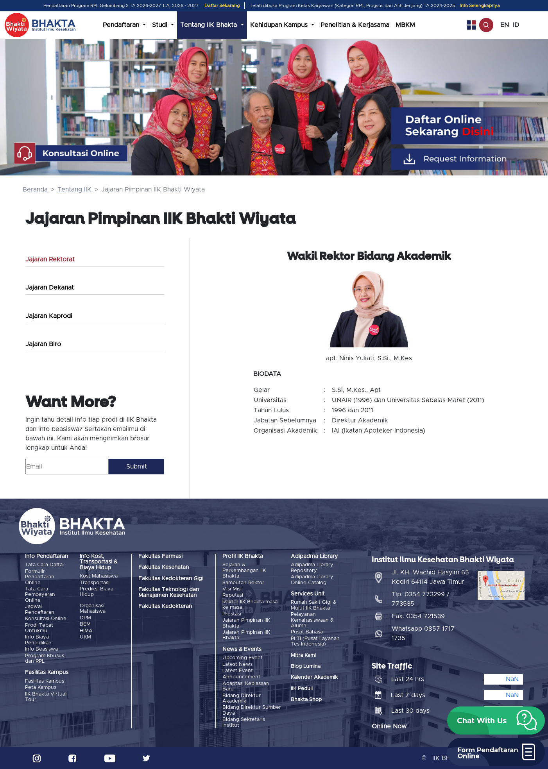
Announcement (241, 677)
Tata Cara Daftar (44, 564)
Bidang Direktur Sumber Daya (251, 710)
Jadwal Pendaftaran (39, 609)
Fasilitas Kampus (44, 680)
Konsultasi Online (45, 618)
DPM (85, 618)
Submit (136, 466)
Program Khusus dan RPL (44, 658)
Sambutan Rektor (243, 582)
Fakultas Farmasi (160, 556)
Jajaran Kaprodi (48, 316)
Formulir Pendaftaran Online (39, 577)
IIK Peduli (302, 688)
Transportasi (94, 582)
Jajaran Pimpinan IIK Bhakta (246, 623)
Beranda (35, 189)
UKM (85, 637)
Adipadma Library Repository (312, 567)
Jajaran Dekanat (49, 287)
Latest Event (237, 670)
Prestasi (231, 614)
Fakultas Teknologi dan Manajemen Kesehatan (168, 592)
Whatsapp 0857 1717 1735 (423, 633)
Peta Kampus (40, 687)
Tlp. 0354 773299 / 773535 (421, 599)
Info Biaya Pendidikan (38, 640)
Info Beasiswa (41, 649)
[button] (496, 720)
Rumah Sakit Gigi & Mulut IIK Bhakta (314, 605)
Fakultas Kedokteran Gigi (170, 578)
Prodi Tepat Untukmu (39, 627)
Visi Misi (232, 589)
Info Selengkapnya (480, 6)
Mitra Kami (303, 655)
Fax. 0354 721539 (418, 616)
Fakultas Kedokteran (165, 606)
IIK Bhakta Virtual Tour (45, 696)
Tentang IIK (74, 189)
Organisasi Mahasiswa (93, 608)
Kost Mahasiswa (99, 576)
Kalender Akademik (314, 677)
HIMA (86, 630)
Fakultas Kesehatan (163, 567)
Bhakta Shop (306, 699)
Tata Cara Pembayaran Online (40, 595)
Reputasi (232, 595)
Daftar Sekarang (222, 6)
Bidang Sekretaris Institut (243, 722)
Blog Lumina (306, 666)
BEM (85, 624)
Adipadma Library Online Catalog (312, 579)
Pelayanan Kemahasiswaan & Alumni (312, 620)
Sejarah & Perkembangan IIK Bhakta (244, 570)
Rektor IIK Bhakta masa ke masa (250, 604)
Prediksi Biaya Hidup (96, 592)
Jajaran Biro (43, 344)
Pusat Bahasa (307, 632)
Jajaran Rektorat (50, 259)
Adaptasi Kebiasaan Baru (245, 686)
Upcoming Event (242, 657)
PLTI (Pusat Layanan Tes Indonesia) (315, 641)
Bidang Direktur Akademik (241, 698)
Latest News (237, 664)
